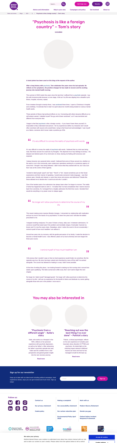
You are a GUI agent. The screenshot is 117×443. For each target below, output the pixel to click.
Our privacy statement (43, 406)
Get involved (94, 9)
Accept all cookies (102, 428)
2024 (27, 13)
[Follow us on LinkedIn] (10, 408)
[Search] (56, 4)
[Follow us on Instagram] (25, 402)
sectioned (59, 104)
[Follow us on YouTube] (25, 408)
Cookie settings (102, 433)
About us (106, 9)
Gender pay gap (85, 411)
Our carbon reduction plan (66, 411)
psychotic (78, 95)
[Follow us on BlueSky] (10, 402)
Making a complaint (64, 400)
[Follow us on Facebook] (17, 402)
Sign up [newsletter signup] (102, 378)
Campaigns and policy (78, 9)
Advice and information (41, 9)
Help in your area (60, 9)
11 (32, 13)
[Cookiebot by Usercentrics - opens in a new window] (12, 439)
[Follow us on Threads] (17, 408)
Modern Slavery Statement (89, 406)
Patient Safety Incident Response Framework (88, 417)
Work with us (84, 400)
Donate (97, 4)
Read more (41, 359)
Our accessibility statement (67, 406)
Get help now (82, 4)
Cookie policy (39, 411)
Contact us (39, 400)
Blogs (21, 13)
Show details (28, 439)
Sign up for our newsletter (22, 372)
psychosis (46, 85)
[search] (63, 4)
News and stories (12, 13)
